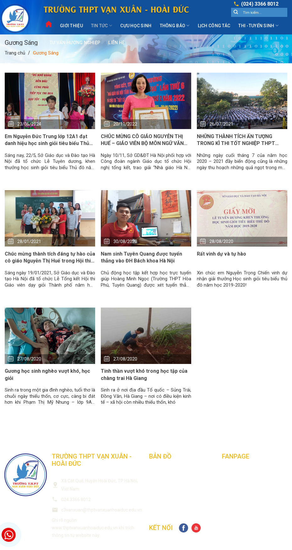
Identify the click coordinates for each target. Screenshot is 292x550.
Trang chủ (15, 53)
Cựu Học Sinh (135, 25)
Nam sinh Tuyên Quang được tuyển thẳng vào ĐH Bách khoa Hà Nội (141, 257)
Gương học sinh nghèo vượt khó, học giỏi (47, 374)
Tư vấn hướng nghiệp (75, 42)
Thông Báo (175, 26)
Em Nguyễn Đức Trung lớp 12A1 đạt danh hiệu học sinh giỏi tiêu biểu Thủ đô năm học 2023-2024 (47, 140)
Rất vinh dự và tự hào (221, 254)
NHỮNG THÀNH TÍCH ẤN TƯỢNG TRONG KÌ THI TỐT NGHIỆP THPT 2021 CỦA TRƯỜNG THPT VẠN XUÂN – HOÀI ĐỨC (242, 140)
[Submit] (235, 12)
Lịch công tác (214, 25)
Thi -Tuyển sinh (258, 26)
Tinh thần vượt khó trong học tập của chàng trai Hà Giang (144, 374)
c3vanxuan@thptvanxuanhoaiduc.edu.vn (101, 509)
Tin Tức (101, 26)
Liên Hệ (116, 42)
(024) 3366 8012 (259, 4)
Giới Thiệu (71, 25)
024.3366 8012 (76, 499)
